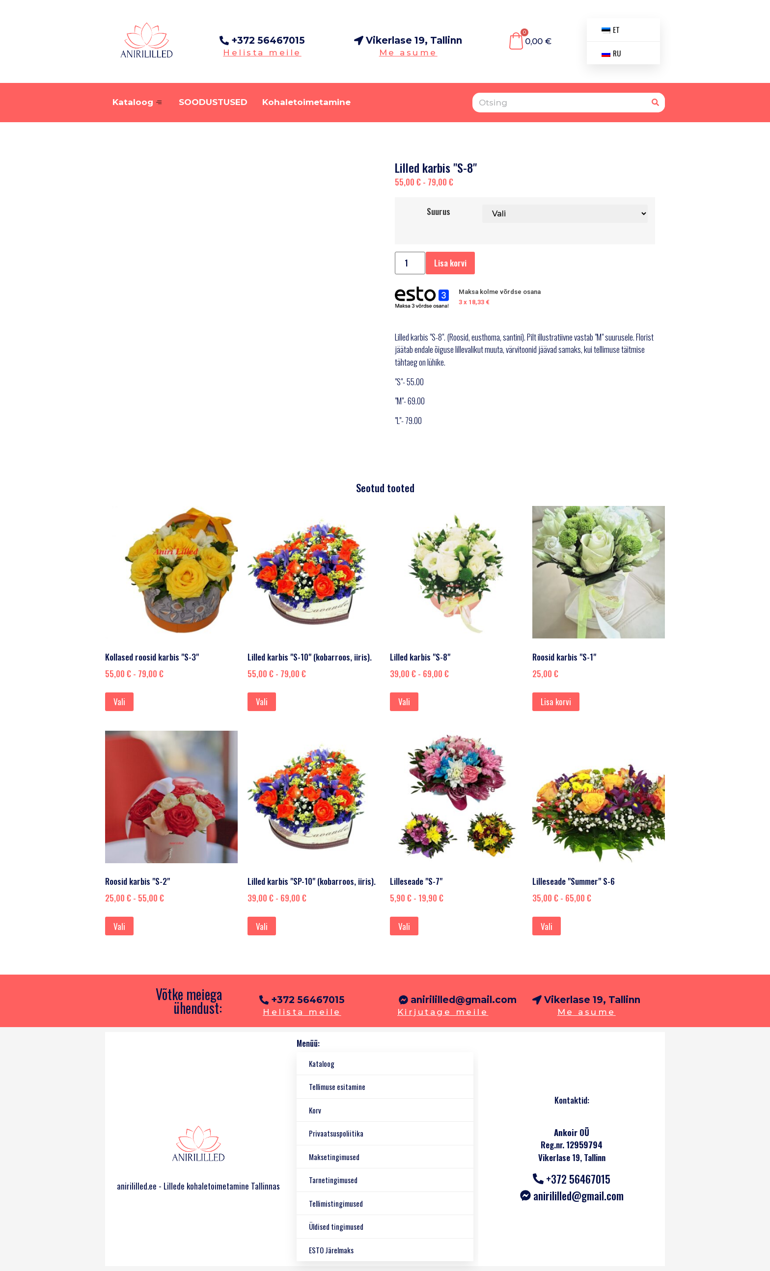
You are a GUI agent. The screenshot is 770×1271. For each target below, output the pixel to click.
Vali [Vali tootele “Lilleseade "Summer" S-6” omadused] (546, 926)
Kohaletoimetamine (306, 102)
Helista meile (262, 52)
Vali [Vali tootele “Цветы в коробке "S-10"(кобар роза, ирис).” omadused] (262, 701)
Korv (315, 1110)
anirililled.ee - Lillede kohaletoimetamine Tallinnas (198, 1186)
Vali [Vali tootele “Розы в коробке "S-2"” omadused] (119, 926)
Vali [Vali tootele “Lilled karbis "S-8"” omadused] (404, 701)
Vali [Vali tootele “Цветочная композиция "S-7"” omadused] (404, 926)
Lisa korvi (450, 263)
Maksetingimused (334, 1156)
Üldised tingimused (336, 1226)
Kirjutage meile (443, 1012)
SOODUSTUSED (213, 102)
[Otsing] (655, 102)
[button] (586, 1000)
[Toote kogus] (410, 263)
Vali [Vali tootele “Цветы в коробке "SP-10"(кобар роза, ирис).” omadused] (262, 926)
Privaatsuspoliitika (336, 1133)
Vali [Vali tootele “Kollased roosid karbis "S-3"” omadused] (119, 701)
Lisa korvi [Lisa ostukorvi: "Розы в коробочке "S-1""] (556, 701)
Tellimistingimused (336, 1203)
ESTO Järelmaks (331, 1250)
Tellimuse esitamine (337, 1086)
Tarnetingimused (333, 1179)
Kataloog (138, 102)
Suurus (438, 211)
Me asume (408, 52)
